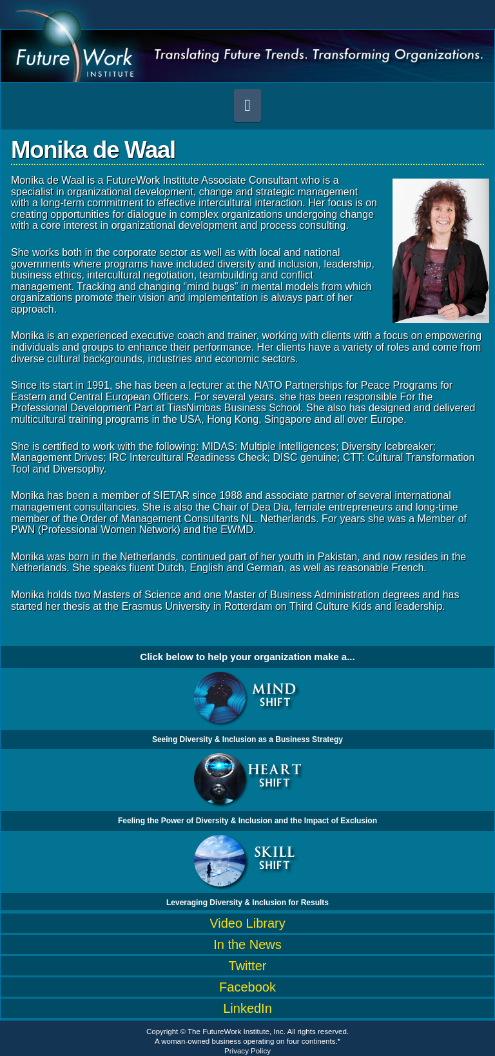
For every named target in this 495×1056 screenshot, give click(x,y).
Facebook (247, 987)
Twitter (248, 966)
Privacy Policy (247, 1051)
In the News (247, 944)
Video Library (247, 923)
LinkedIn (247, 1008)
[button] (247, 105)
